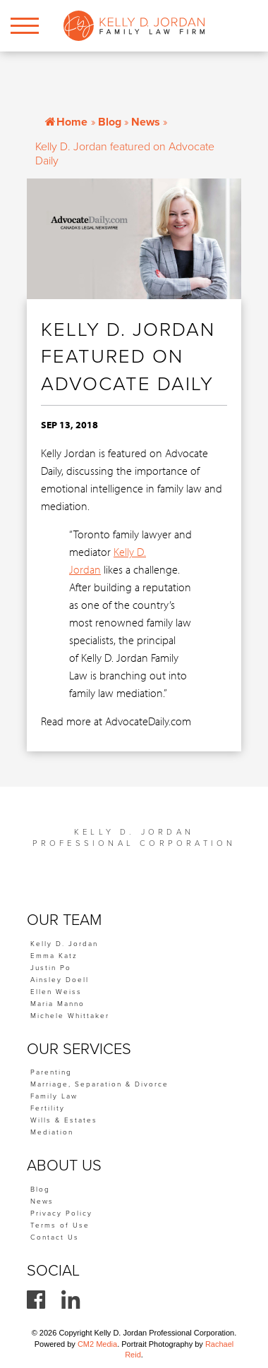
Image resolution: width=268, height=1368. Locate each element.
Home (66, 122)
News (145, 122)
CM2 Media (97, 1344)
